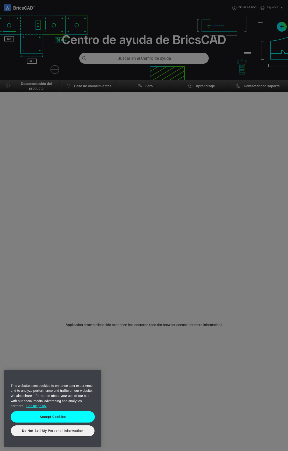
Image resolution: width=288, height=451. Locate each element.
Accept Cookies (53, 417)
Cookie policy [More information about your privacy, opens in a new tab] (36, 406)
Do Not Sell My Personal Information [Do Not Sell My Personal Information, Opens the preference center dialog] (52, 431)
